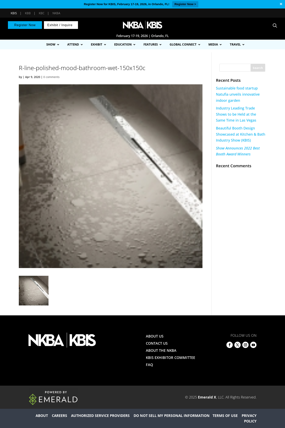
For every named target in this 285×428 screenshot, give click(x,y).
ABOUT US (154, 336)
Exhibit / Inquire (59, 25)
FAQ (149, 364)
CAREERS (59, 415)
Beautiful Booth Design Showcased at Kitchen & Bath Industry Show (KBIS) (240, 134)
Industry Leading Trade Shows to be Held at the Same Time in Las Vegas (236, 114)
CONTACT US (157, 343)
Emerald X (207, 397)
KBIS (14, 13)
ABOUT (42, 415)
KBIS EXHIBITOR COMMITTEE (170, 357)
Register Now (25, 25)
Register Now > (185, 4)
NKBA (56, 13)
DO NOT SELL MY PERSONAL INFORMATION (172, 415)
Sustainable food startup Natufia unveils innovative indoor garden (238, 94)
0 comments (51, 77)
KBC (41, 13)
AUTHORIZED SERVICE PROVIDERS (100, 415)
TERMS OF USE (225, 415)
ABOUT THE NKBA (161, 350)
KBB (28, 13)
